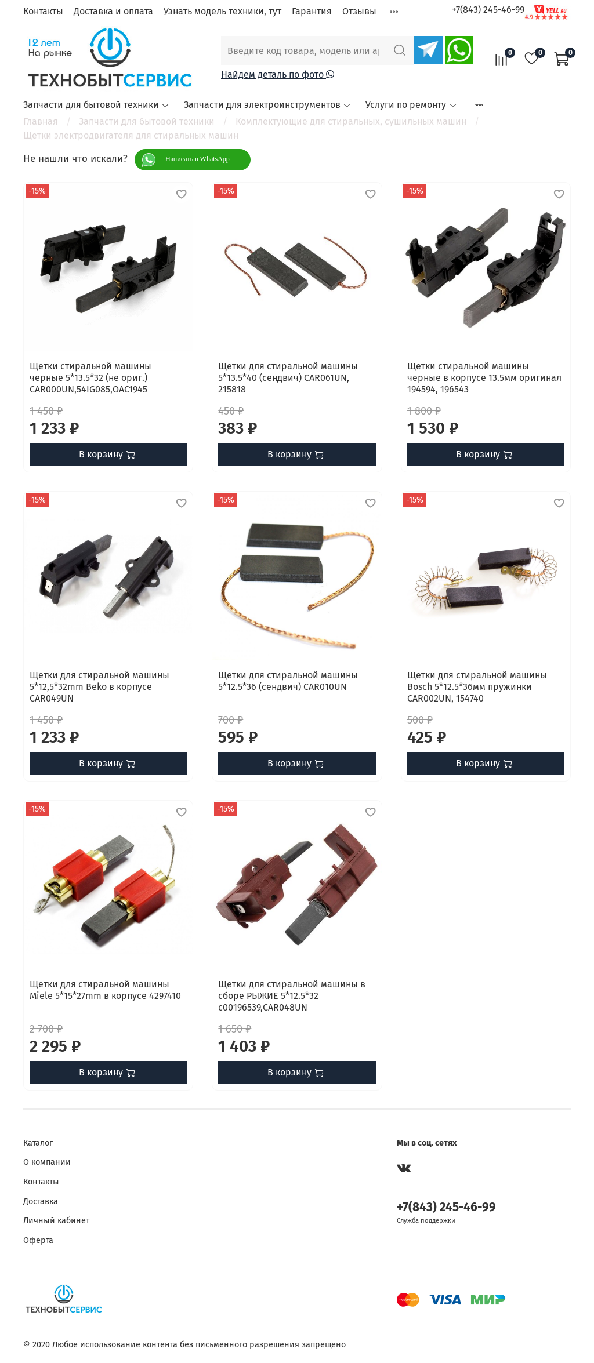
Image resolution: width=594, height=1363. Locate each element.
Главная (40, 121)
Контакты (43, 11)
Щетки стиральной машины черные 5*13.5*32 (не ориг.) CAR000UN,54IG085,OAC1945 (90, 378)
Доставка (40, 1201)
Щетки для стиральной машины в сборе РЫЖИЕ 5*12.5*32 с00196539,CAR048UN (291, 996)
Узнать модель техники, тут (222, 11)
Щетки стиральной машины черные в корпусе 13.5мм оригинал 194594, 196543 (484, 378)
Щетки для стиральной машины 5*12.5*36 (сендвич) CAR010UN (288, 681)
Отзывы (359, 11)
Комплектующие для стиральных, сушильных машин (351, 121)
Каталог (38, 1143)
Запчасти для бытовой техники (96, 104)
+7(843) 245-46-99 (488, 9)
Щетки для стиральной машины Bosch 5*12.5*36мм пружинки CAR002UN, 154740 (477, 687)
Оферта (38, 1240)
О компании (47, 1162)
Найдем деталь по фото (277, 74)
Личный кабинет (56, 1221)
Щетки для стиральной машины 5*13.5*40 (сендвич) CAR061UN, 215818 (288, 378)
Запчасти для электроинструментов (268, 104)
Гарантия (312, 11)
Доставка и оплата (113, 11)
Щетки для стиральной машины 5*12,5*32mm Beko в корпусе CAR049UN (99, 687)
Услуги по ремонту (411, 104)
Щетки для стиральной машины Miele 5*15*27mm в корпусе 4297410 (105, 990)
